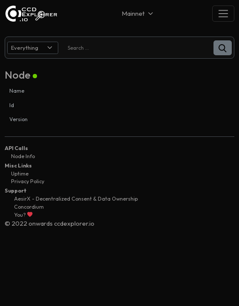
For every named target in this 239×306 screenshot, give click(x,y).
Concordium (29, 207)
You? (23, 215)
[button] (222, 47)
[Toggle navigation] (223, 13)
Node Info (23, 156)
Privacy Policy (27, 181)
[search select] (32, 48)
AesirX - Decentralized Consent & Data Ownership (76, 199)
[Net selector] (138, 13)
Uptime (19, 173)
